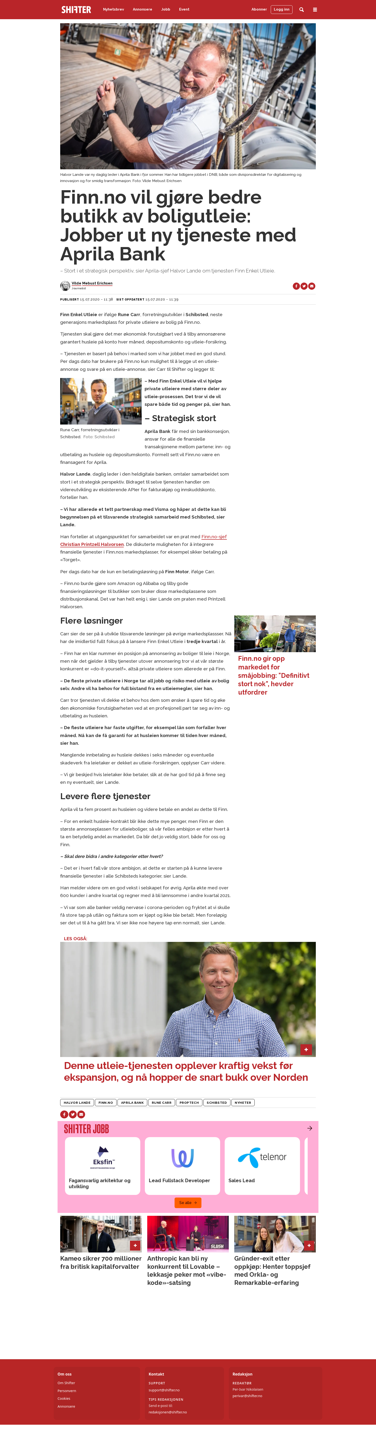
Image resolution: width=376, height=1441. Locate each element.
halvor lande (77, 1102)
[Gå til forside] (76, 9)
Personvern (67, 1390)
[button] (308, 1128)
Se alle (185, 1202)
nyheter (243, 1102)
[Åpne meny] (315, 9)
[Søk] (301, 9)
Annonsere (142, 9)
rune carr (162, 1102)
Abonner (259, 9)
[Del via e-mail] (311, 286)
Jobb (165, 9)
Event (184, 9)
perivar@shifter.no (247, 1396)
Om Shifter (66, 1383)
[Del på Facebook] (296, 286)
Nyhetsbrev (113, 9)
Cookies (64, 1398)
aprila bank (132, 1102)
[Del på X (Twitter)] (304, 286)
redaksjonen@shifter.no (168, 1412)
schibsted (217, 1102)
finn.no (106, 1102)
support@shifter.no (164, 1390)
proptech (189, 1102)
